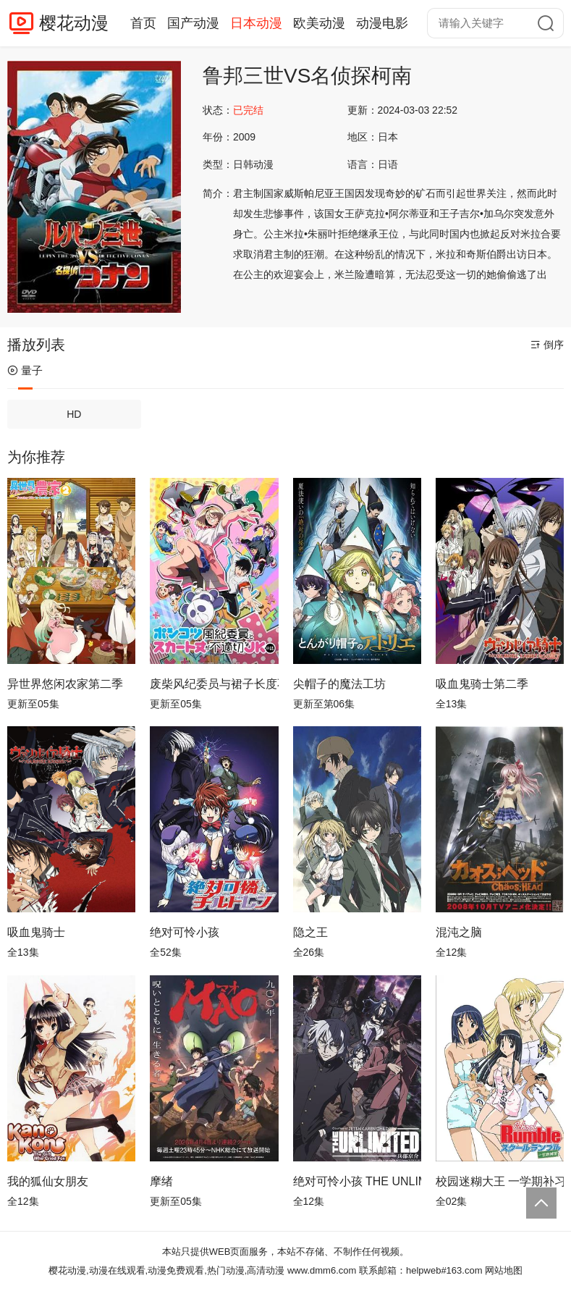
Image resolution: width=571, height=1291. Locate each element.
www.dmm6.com (321, 1270)
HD (74, 414)
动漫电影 (382, 23)
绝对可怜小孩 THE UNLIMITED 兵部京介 (357, 1181)
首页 (143, 23)
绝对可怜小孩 (184, 932)
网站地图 (504, 1270)
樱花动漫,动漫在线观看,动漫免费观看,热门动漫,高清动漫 (166, 1270)
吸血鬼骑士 (36, 932)
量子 (25, 370)
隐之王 (310, 932)
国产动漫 (193, 23)
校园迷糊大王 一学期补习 (500, 1181)
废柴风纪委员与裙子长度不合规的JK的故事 (214, 684)
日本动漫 (256, 23)
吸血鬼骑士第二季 (482, 684)
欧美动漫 (319, 23)
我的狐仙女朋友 (47, 1181)
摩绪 (161, 1181)
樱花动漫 (74, 23)
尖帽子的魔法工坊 (339, 684)
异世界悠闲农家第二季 (65, 684)
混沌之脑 (459, 932)
